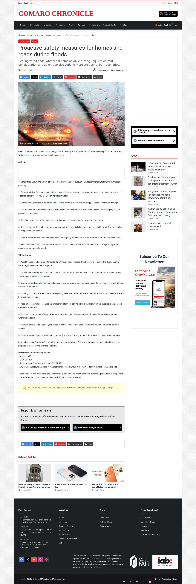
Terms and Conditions (68, 539)
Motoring (59, 25)
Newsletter (145, 530)
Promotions (93, 25)
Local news (38, 35)
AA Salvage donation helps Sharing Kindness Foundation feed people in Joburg (162, 212)
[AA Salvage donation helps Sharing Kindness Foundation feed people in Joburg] (138, 212)
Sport (71, 25)
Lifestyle (47, 25)
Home (21, 35)
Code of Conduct (66, 534)
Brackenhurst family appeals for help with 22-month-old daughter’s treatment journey (162, 180)
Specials (81, 25)
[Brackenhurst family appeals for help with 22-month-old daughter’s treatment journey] (138, 181)
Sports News (105, 526)
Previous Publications (68, 526)
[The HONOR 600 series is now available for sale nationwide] (108, 473)
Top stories (166, 579)
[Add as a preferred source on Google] (168, 13)
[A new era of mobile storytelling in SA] (71, 473)
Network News (106, 522)
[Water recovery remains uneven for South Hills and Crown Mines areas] (34, 473)
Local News (104, 518)
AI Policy (62, 543)
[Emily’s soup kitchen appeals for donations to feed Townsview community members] (138, 195)
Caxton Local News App (150, 534)
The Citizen (124, 25)
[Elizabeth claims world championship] (138, 226)
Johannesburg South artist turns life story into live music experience (161, 166)
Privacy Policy (65, 530)
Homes (144, 526)
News (22, 25)
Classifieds (34, 25)
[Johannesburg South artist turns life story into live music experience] (138, 167)
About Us (63, 522)
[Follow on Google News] (97, 427)
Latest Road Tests (148, 522)
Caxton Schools (109, 25)
